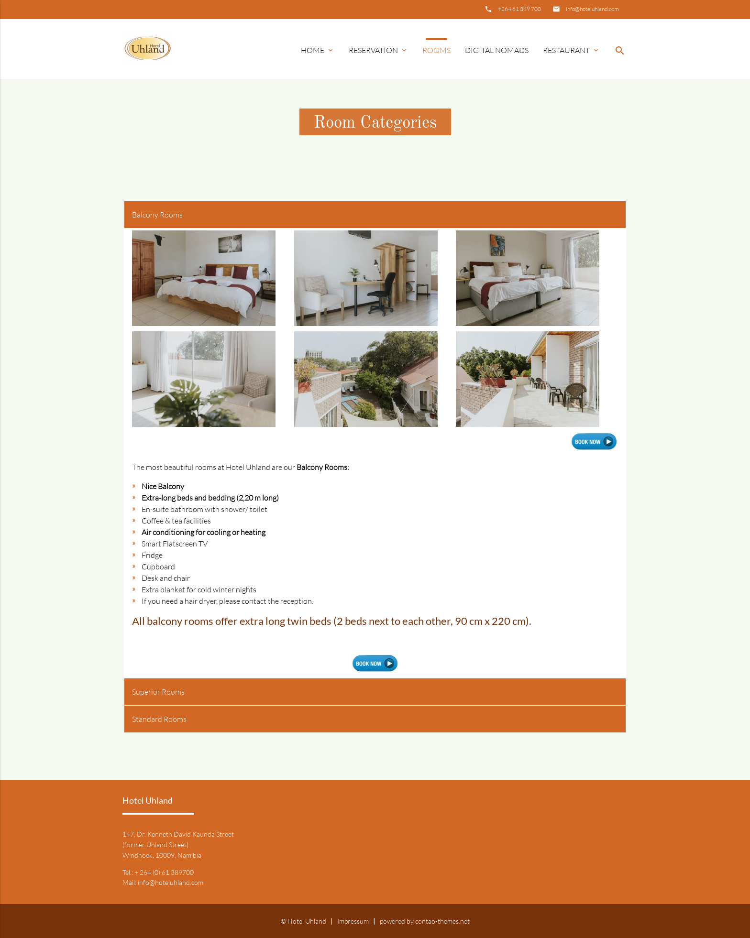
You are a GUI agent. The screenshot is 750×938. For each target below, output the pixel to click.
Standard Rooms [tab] (159, 719)
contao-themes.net (442, 921)
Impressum (353, 921)
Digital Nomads (497, 50)
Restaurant (571, 50)
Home (317, 50)
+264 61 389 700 (519, 8)
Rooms (436, 50)
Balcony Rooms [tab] (157, 214)
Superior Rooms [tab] (158, 692)
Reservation (378, 50)
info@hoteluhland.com (592, 8)
